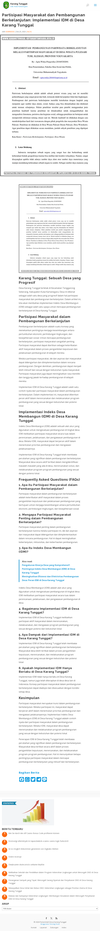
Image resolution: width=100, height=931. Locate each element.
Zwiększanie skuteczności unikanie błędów (26, 864)
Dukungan (54, 927)
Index (64, 927)
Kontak (34, 927)
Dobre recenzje (14, 856)
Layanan (43, 927)
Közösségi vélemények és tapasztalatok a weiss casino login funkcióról (38, 841)
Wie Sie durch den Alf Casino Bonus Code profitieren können (33, 833)
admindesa (10, 32)
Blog (29, 32)
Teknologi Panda (55, 924)
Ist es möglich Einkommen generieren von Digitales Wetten (33, 849)
